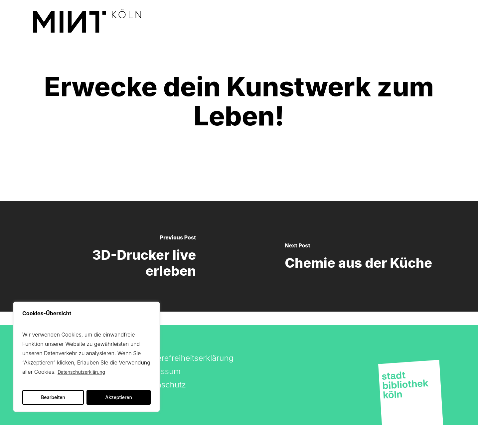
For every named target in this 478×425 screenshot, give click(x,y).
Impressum (160, 371)
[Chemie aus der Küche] (358, 256)
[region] (86, 357)
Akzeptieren (118, 397)
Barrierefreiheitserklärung (186, 358)
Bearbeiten (53, 397)
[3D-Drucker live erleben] (119, 256)
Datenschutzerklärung (81, 372)
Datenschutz (162, 384)
